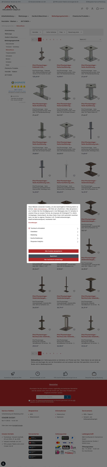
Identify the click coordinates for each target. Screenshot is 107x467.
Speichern (53, 256)
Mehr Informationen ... (41, 209)
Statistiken (34, 231)
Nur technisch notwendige (53, 259)
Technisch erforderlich (38, 228)
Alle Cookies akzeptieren (53, 251)
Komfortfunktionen (37, 238)
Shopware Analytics (37, 241)
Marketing (34, 235)
